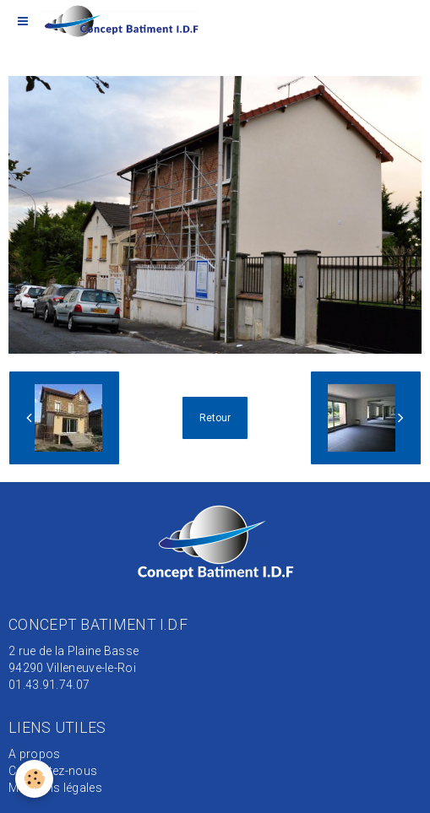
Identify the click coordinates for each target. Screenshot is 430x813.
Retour (215, 418)
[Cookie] (34, 779)
